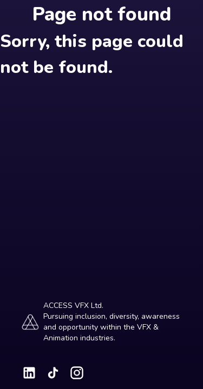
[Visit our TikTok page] (53, 372)
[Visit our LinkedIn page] (29, 372)
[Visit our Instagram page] (76, 372)
